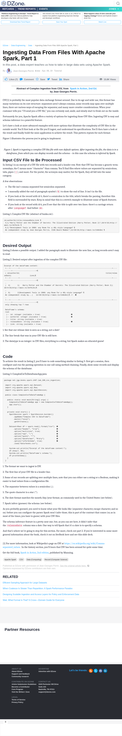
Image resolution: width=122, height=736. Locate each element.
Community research (20, 693)
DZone (5, 45)
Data (30, 45)
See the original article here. (75, 582)
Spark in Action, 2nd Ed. (83, 88)
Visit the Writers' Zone (21, 709)
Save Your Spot (61, 22)
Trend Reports (27, 9)
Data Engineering (18, 45)
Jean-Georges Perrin (23, 71)
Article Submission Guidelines (24, 701)
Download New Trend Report (20, 22)
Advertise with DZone (47, 688)
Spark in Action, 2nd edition (35, 569)
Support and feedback (21, 691)
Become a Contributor (21, 704)
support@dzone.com (46, 709)
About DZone (17, 688)
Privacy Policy (17, 719)
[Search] (118, 3)
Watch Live (102, 22)
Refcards (8, 9)
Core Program (17, 706)
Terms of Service (18, 716)
